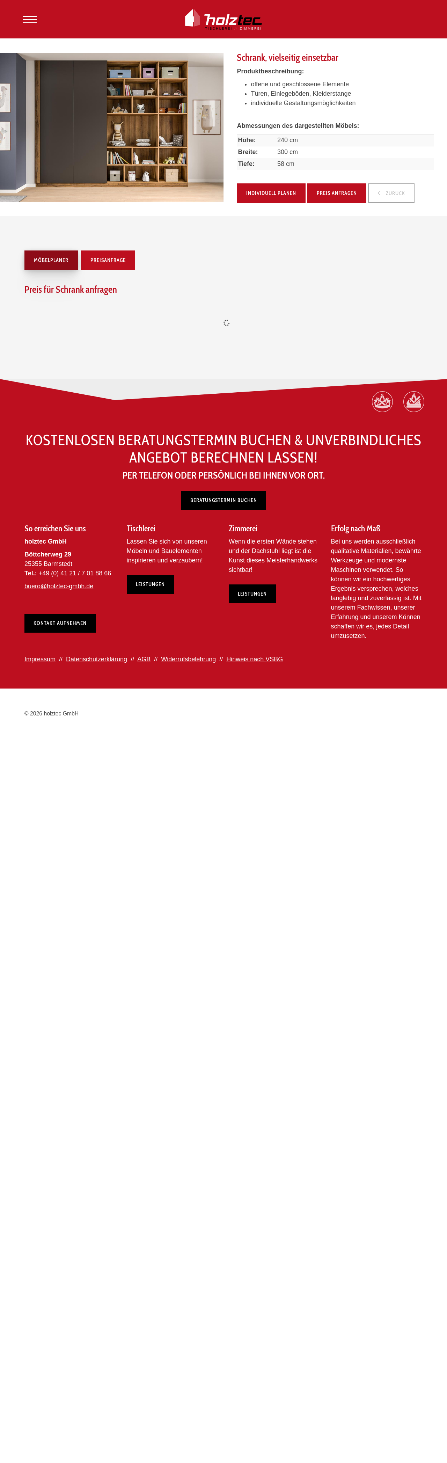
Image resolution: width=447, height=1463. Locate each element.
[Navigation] (30, 19)
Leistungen (150, 584)
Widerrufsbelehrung (188, 659)
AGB (144, 659)
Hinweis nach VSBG (254, 659)
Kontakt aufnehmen (60, 623)
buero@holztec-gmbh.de (58, 586)
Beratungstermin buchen (223, 500)
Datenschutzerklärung (96, 659)
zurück (394, 193)
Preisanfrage (108, 260)
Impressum (40, 659)
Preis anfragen (337, 193)
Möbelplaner (51, 260)
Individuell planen (271, 193)
